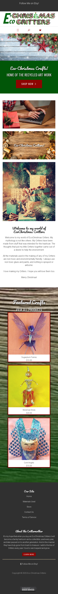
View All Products (29, 309)
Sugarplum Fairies (29, 357)
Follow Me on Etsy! (29, 3)
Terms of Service (29, 517)
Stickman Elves (29, 410)
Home (29, 496)
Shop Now (29, 84)
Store (29, 507)
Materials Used (29, 502)
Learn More (29, 554)
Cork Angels (29, 463)
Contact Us (29, 512)
